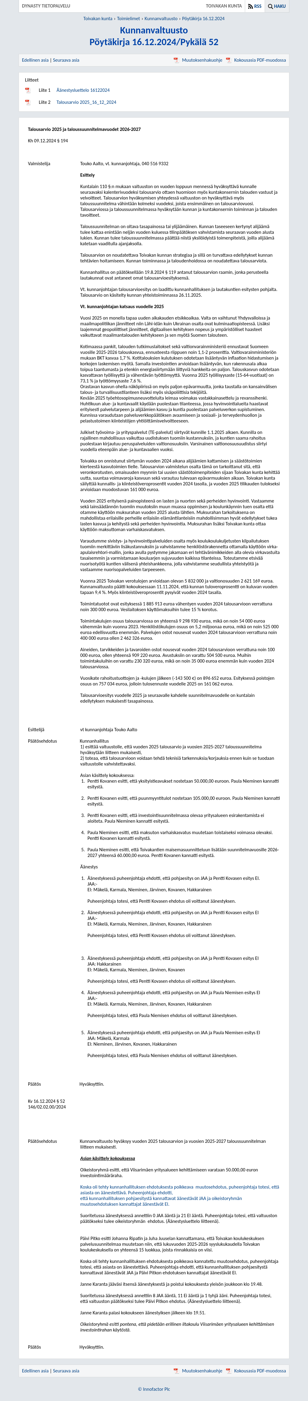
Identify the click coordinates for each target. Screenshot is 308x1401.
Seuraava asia (66, 60)
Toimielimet (128, 18)
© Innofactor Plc (154, 1389)
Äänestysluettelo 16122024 (83, 90)
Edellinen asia (35, 60)
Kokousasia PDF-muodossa (256, 60)
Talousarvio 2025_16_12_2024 (86, 102)
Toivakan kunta (97, 18)
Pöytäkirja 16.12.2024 (203, 18)
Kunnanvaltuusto (161, 18)
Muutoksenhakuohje (198, 60)
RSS (257, 6)
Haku (280, 6)
